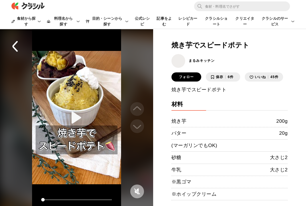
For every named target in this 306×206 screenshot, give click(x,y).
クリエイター (244, 21)
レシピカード (187, 21)
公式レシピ (142, 21)
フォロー (186, 77)
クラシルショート (216, 21)
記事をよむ (164, 21)
